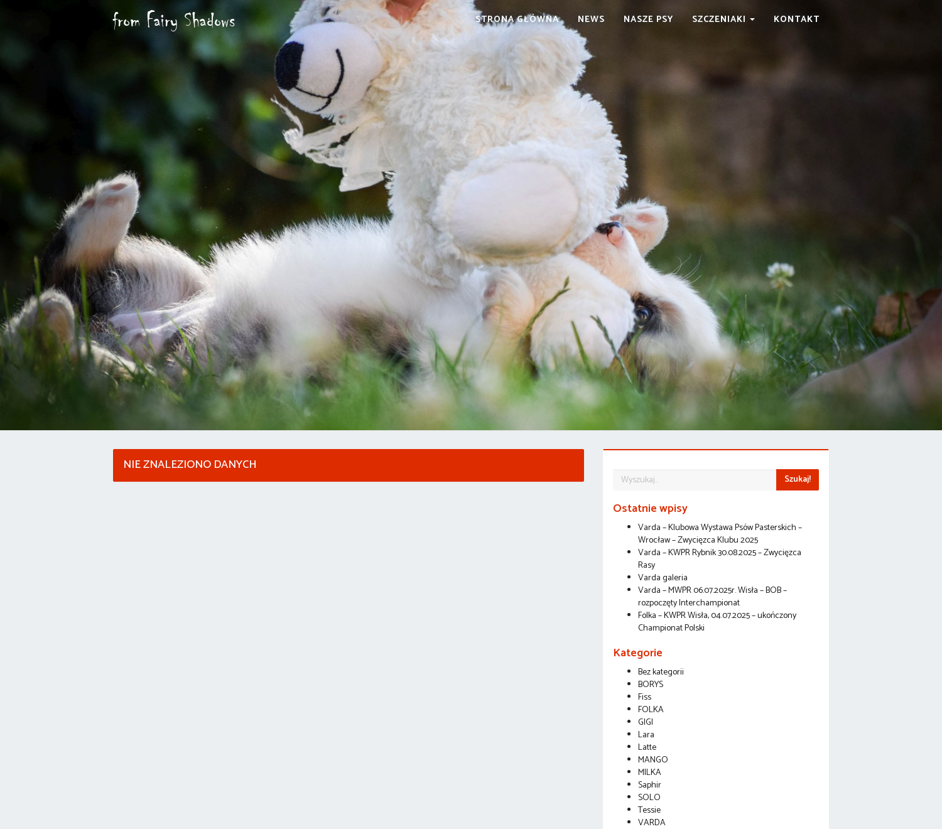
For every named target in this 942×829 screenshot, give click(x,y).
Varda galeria (663, 578)
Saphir (649, 785)
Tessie (649, 810)
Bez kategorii (661, 672)
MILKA (649, 773)
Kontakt (797, 34)
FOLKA (651, 710)
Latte (647, 747)
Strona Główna (517, 34)
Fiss (644, 697)
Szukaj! (797, 479)
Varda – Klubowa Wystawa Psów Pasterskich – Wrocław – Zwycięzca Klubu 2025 (720, 534)
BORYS (650, 685)
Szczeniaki (723, 34)
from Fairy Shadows (197, 34)
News (591, 34)
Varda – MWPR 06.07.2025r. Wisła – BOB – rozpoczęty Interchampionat (712, 596)
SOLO (649, 798)
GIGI (645, 722)
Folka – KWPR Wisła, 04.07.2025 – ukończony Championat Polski (717, 622)
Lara (646, 735)
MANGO (653, 760)
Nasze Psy (648, 34)
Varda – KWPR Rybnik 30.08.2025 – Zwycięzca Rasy (719, 559)
